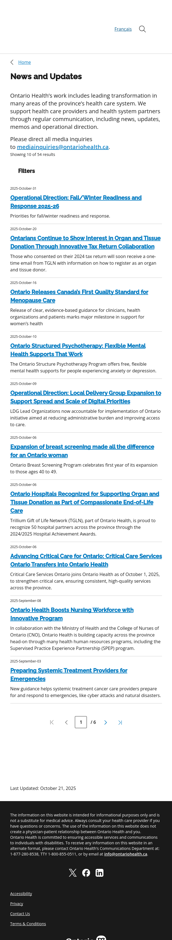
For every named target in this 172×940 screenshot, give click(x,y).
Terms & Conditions (28, 897)
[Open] (142, 16)
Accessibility (21, 866)
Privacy (16, 876)
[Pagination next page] (106, 695)
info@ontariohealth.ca (125, 827)
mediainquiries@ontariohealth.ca (63, 120)
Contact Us (20, 887)
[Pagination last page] (120, 695)
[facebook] (86, 845)
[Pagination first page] (52, 695)
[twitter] (72, 845)
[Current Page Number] (81, 695)
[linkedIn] (99, 845)
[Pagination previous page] (66, 695)
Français (123, 16)
